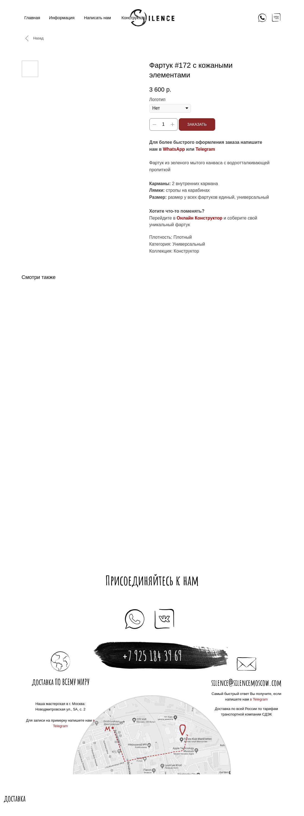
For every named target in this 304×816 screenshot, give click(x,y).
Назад (38, 38)
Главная (32, 17)
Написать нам (97, 17)
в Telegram (259, 699)
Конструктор (133, 17)
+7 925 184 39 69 (152, 655)
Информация (62, 17)
